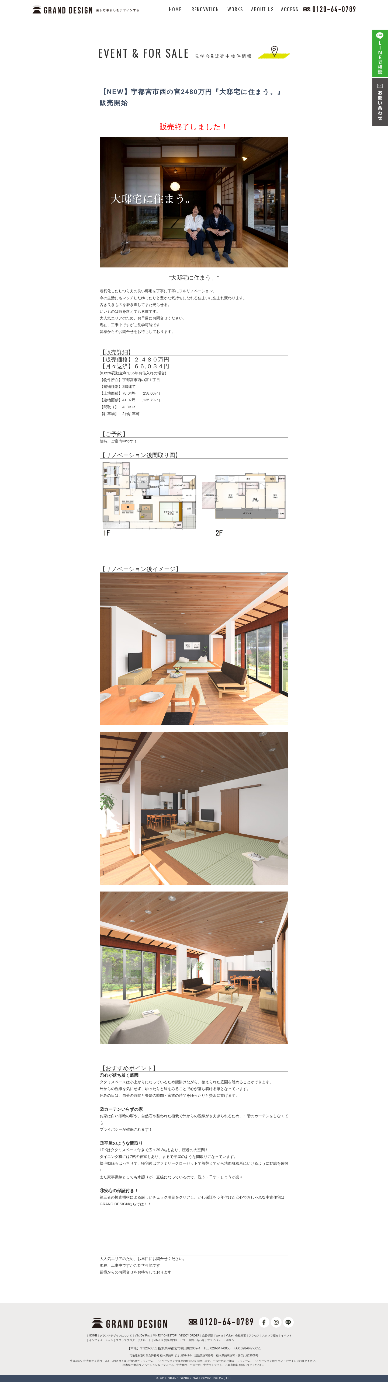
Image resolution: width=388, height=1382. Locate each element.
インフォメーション (101, 1340)
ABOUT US (262, 9)
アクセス (254, 1335)
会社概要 (240, 1335)
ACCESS (290, 9)
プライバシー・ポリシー (222, 1340)
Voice (229, 1335)
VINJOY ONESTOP (164, 1335)
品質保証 (207, 1335)
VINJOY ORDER (189, 1335)
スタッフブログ (125, 1340)
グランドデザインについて (116, 1335)
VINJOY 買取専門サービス (170, 1340)
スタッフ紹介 (270, 1335)
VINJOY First (142, 1335)
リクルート (144, 1340)
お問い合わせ (196, 1340)
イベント (286, 1335)
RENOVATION (205, 9)
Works (219, 1335)
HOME (175, 9)
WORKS (235, 9)
